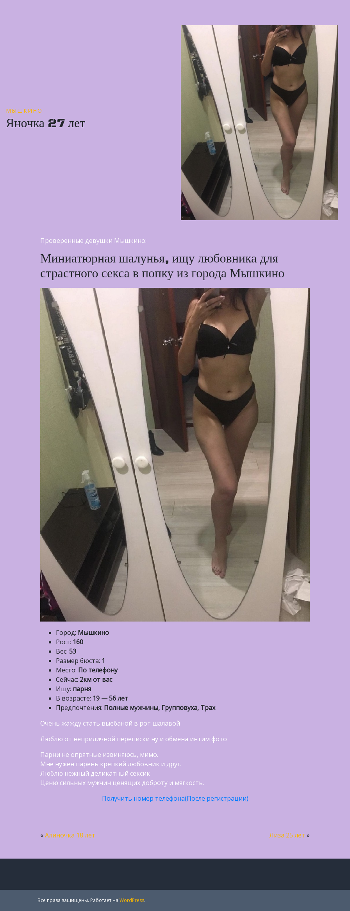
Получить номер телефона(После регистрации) (175, 798)
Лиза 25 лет (287, 835)
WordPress (132, 900)
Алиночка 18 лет (70, 835)
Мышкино (24, 110)
